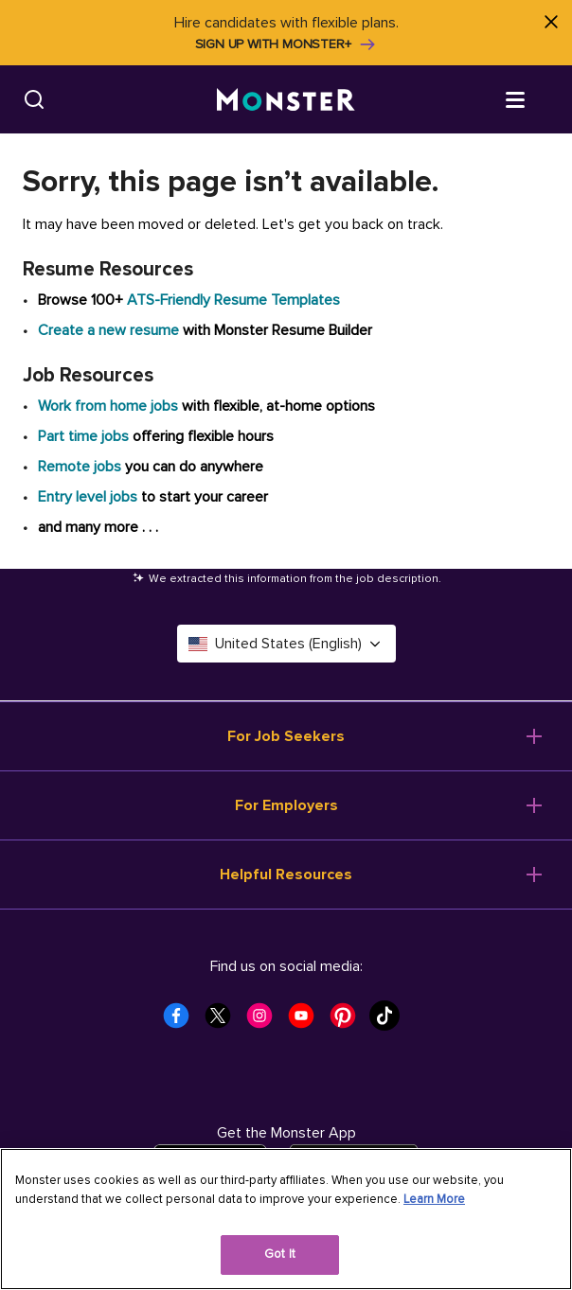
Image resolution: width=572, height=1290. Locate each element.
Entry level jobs (87, 496)
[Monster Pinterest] (348, 1021)
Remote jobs (79, 466)
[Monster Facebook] (182, 1021)
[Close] (550, 21)
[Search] (34, 99)
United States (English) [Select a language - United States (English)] (286, 643)
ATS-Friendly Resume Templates (233, 300)
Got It (279, 1254)
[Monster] (286, 100)
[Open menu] (534, 98)
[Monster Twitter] (223, 1021)
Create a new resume (110, 330)
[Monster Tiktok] (390, 1021)
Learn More (434, 1199)
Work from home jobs (108, 406)
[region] (286, 1219)
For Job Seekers (286, 736)
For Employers (286, 805)
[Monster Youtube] (307, 1021)
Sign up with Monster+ (286, 44)
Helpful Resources (286, 874)
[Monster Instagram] (265, 1021)
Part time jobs (83, 436)
